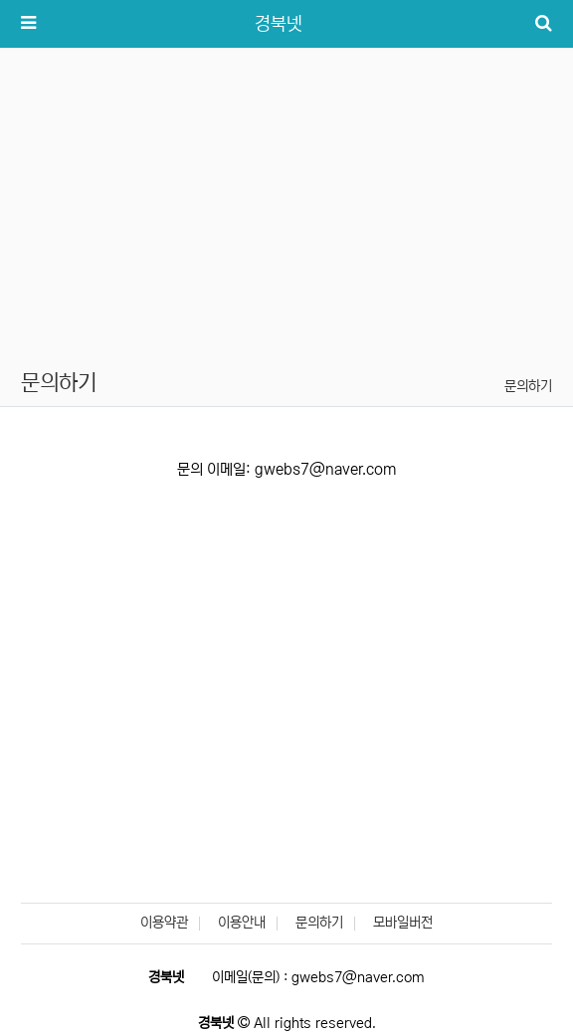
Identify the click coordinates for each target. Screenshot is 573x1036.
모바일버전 (403, 923)
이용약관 (164, 923)
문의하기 (528, 386)
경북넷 (278, 24)
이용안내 (242, 923)
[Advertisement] (286, 197)
